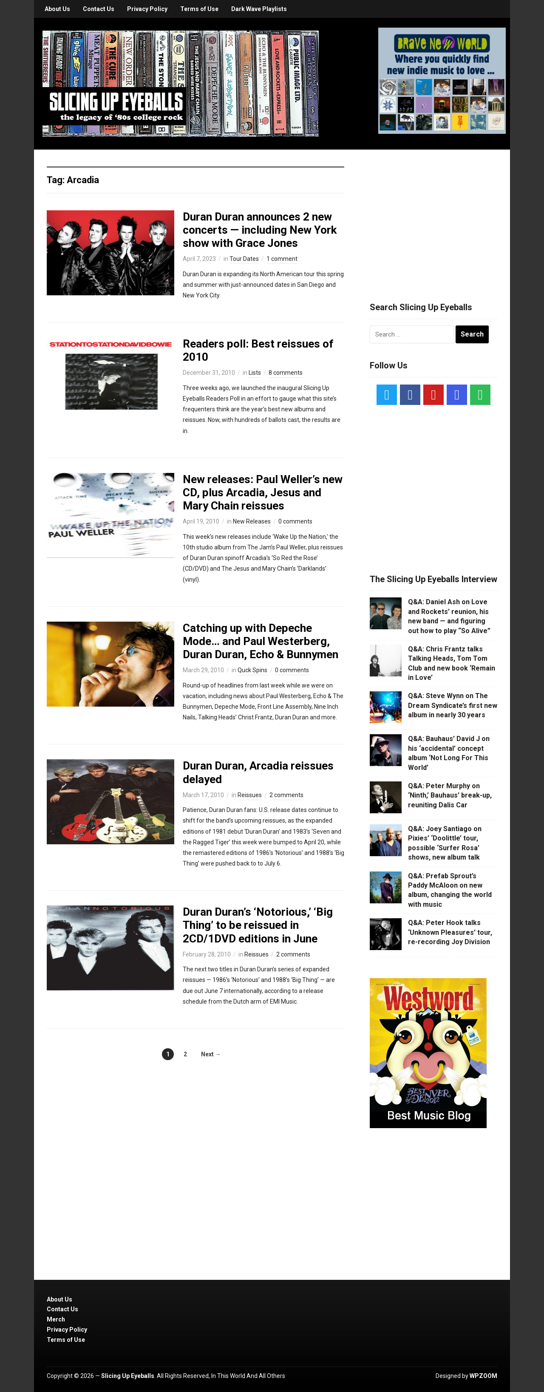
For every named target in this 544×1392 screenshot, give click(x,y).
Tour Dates (244, 258)
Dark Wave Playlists (259, 9)
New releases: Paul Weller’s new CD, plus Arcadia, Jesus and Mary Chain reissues (263, 492)
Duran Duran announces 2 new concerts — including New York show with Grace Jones (260, 229)
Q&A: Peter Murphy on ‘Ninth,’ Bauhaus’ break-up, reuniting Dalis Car (450, 795)
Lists (255, 372)
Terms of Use (199, 9)
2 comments (286, 795)
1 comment (282, 258)
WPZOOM (483, 1375)
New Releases (252, 521)
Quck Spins (252, 670)
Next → (211, 1054)
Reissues (250, 795)
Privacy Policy (147, 9)
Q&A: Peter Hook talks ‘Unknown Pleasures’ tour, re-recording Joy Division (450, 932)
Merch (56, 1319)
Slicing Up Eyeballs (127, 1375)
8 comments (286, 372)
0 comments (295, 521)
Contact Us (98, 9)
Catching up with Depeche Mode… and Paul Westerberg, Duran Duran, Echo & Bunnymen (260, 641)
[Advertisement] (433, 215)
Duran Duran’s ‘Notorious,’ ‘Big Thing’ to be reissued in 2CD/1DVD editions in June (258, 925)
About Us (57, 9)
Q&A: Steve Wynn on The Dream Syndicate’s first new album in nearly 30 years (452, 705)
